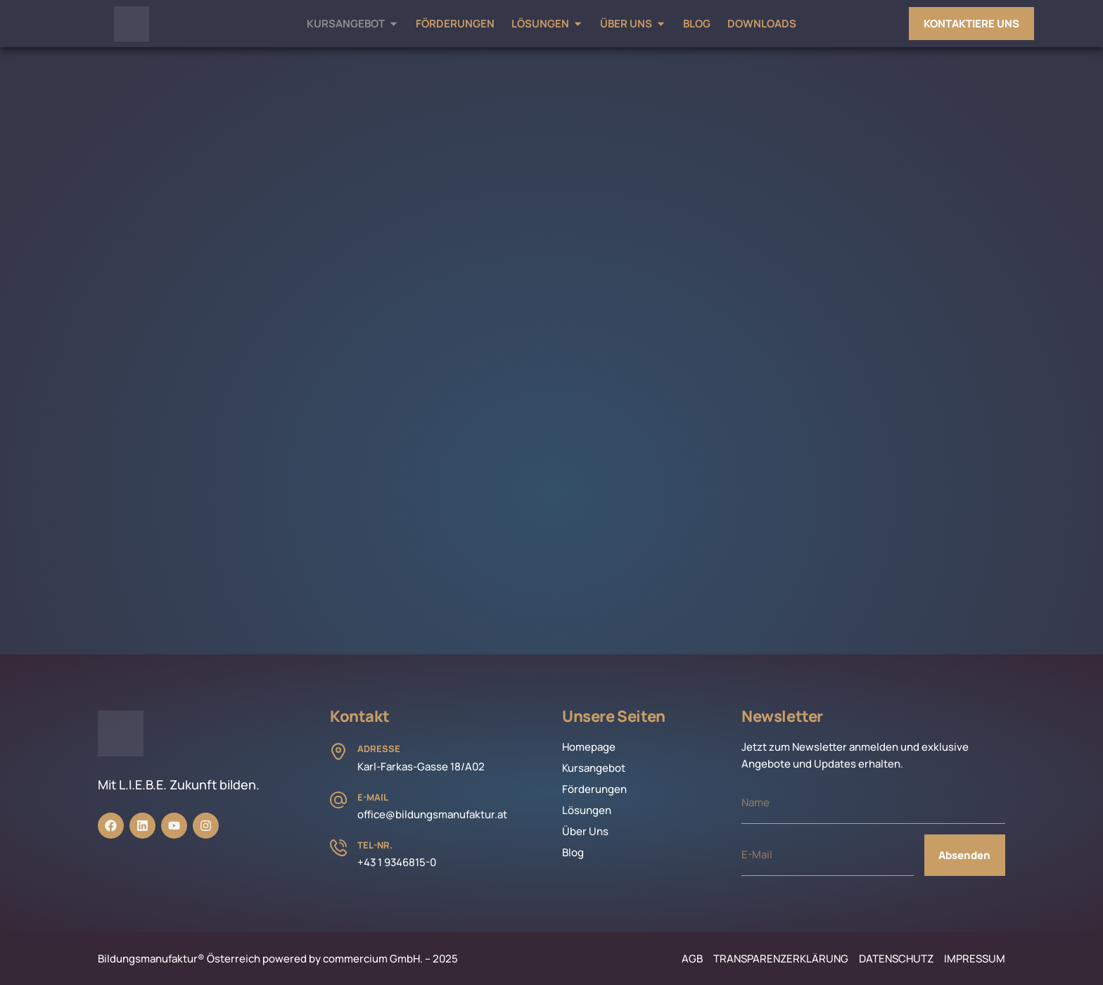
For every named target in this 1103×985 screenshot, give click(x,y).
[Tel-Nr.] (338, 847)
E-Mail (372, 797)
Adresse (378, 748)
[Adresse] (338, 751)
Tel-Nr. (375, 845)
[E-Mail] (338, 800)
